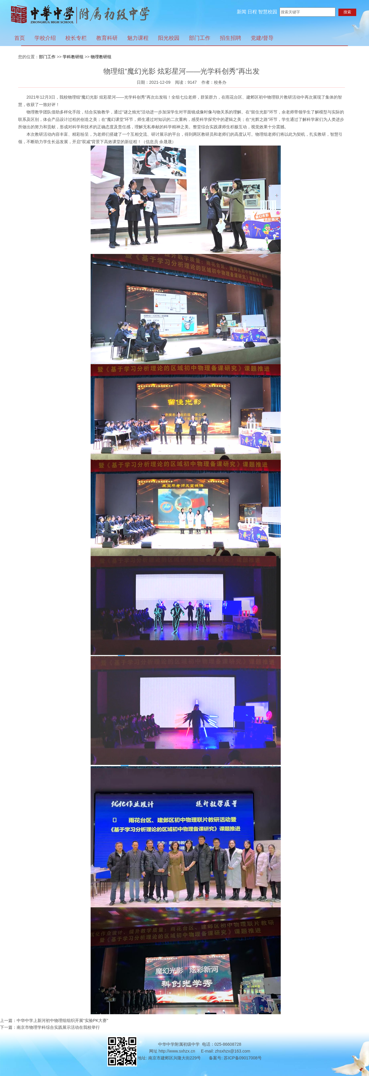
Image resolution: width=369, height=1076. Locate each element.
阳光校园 (168, 38)
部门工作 (199, 38)
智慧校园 (267, 11)
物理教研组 (101, 56)
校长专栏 (76, 38)
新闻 (241, 11)
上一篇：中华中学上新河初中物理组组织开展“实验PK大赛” (54, 1020)
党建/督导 (262, 38)
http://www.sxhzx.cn (177, 1051)
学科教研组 (73, 56)
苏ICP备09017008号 (243, 1058)
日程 (252, 11)
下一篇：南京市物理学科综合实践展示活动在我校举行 (50, 1027)
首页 (19, 38)
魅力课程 (138, 38)
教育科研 (107, 38)
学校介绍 (45, 38)
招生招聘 (230, 38)
